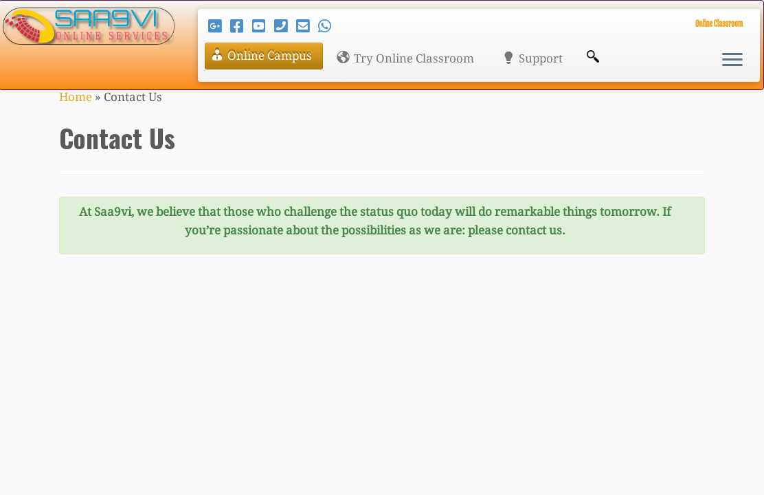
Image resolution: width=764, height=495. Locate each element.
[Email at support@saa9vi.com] (307, 26)
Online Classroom (719, 23)
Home (75, 97)
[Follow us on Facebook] (241, 26)
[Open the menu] (732, 60)
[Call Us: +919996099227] (285, 26)
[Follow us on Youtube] (263, 26)
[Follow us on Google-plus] (219, 26)
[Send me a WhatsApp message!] (329, 26)
